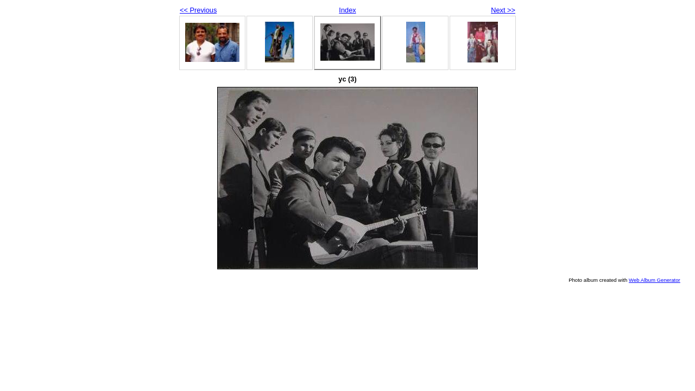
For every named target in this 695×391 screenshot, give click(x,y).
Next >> (503, 10)
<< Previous (198, 10)
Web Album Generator (654, 280)
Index (347, 10)
